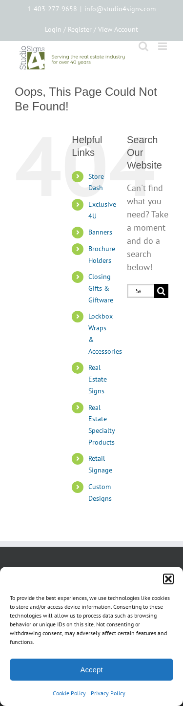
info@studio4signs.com (120, 8)
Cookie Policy (69, 693)
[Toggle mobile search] (143, 46)
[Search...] (140, 291)
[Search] (161, 291)
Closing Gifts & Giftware (100, 288)
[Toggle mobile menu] (163, 46)
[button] (168, 579)
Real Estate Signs (97, 379)
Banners (100, 232)
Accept (92, 669)
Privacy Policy (108, 693)
